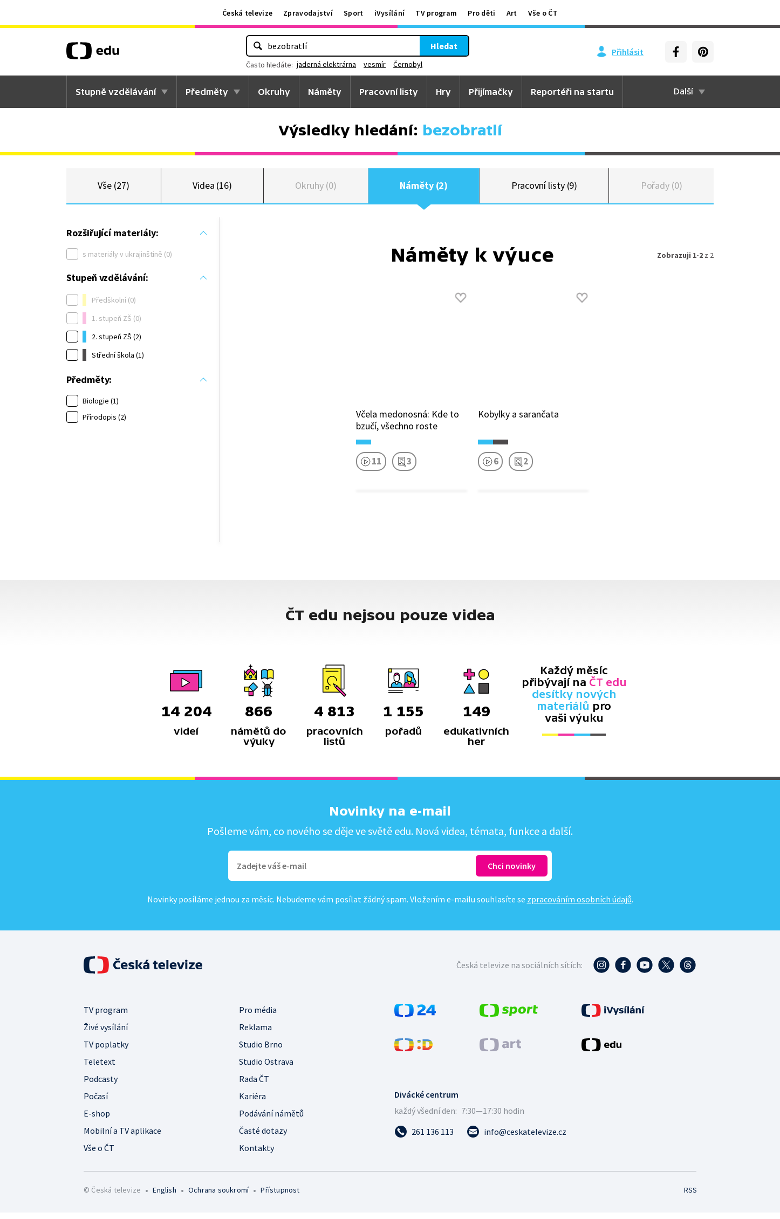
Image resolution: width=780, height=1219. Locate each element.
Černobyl (407, 64)
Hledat (443, 45)
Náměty (324, 92)
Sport (354, 13)
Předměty (207, 92)
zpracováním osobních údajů (579, 905)
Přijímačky (491, 92)
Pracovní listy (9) (544, 188)
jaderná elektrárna (326, 64)
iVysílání (389, 13)
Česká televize (247, 13)
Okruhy (274, 92)
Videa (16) (212, 188)
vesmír (375, 64)
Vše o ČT (543, 13)
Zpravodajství (308, 13)
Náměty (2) (424, 188)
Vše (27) (113, 188)
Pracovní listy (388, 92)
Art (512, 13)
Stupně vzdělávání (116, 92)
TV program (436, 13)
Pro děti (481, 13)
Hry (443, 92)
